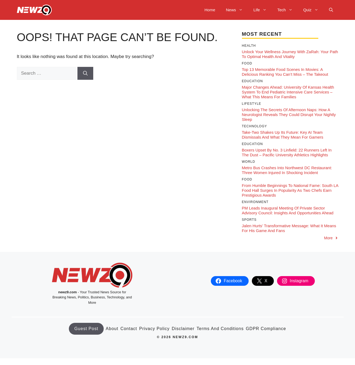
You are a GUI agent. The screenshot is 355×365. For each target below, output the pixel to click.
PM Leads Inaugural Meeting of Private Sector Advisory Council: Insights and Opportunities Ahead (288, 210)
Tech (287, 10)
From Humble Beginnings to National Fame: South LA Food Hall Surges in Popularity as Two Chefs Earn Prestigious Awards (290, 190)
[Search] (85, 73)
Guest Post (86, 328)
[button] (331, 10)
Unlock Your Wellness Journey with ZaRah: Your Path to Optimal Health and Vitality (290, 54)
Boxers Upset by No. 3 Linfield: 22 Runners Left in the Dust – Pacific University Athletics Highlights (287, 152)
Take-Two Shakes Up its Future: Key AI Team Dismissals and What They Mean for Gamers (282, 134)
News (237, 10)
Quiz (313, 10)
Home (209, 10)
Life (262, 10)
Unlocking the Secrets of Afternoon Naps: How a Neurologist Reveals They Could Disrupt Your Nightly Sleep (289, 114)
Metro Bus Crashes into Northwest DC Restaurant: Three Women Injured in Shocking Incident (287, 170)
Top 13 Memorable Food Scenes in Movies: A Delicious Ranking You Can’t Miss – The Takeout (285, 72)
